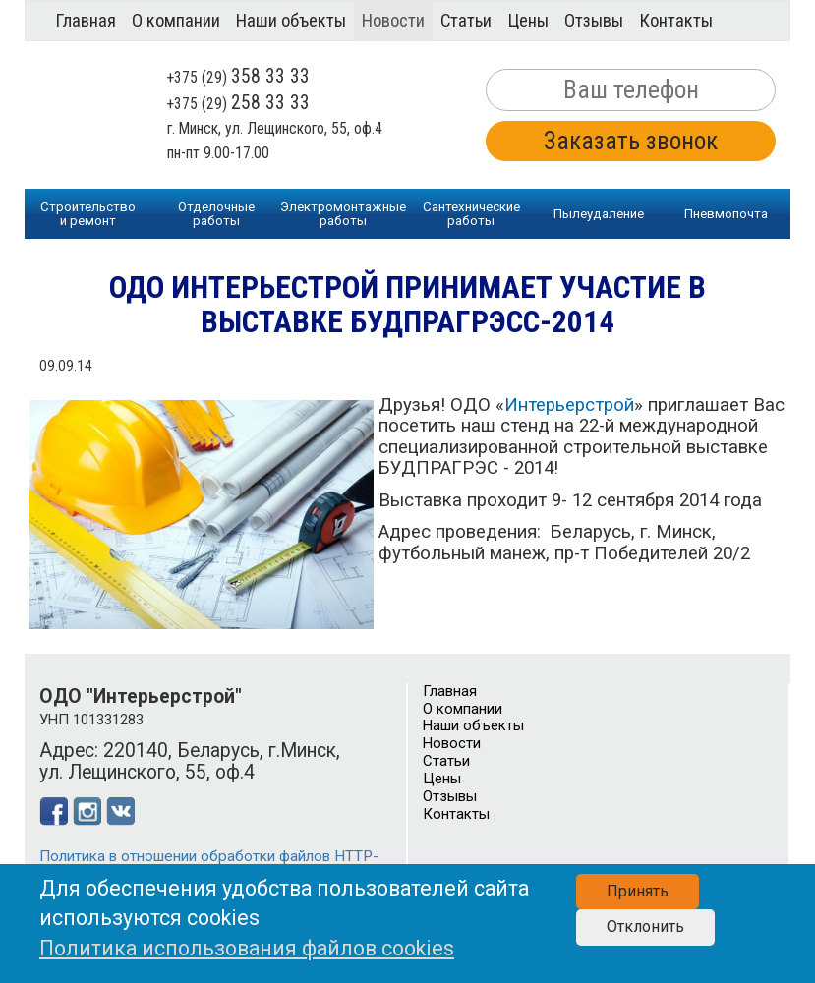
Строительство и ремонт (88, 214)
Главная (85, 20)
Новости (393, 20)
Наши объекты (291, 20)
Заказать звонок (631, 141)
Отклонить (645, 926)
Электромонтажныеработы (343, 214)
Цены (528, 20)
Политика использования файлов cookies (246, 948)
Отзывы (593, 20)
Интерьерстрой (569, 405)
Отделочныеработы (216, 214)
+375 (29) (238, 77)
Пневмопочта (726, 213)
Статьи (466, 20)
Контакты (676, 20)
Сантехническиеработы (471, 214)
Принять (638, 891)
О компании (176, 20)
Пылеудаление (598, 213)
